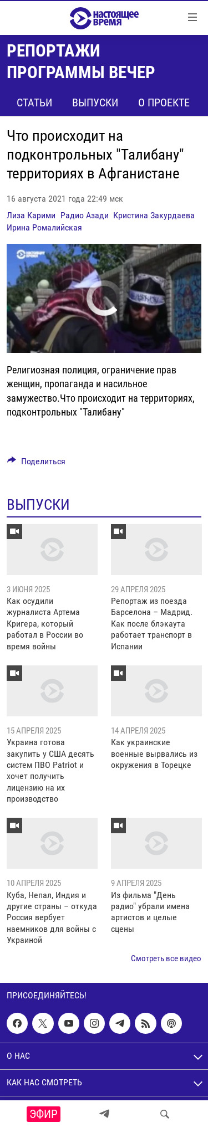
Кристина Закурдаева (154, 215)
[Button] (36, 464)
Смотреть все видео (166, 958)
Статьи (34, 102)
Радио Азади (84, 215)
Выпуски (95, 102)
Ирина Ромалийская (44, 227)
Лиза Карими (31, 215)
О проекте (164, 102)
